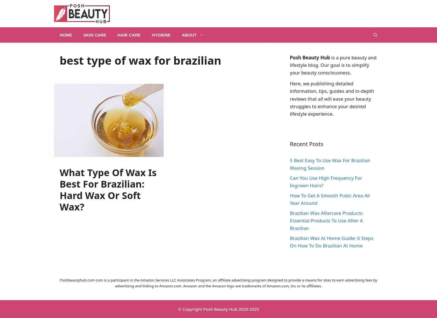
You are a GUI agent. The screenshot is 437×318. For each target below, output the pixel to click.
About (195, 35)
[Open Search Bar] (375, 35)
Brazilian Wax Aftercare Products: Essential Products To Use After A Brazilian (326, 220)
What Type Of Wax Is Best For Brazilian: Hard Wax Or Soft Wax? (108, 189)
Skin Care (94, 35)
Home (66, 35)
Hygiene (161, 35)
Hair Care (129, 35)
